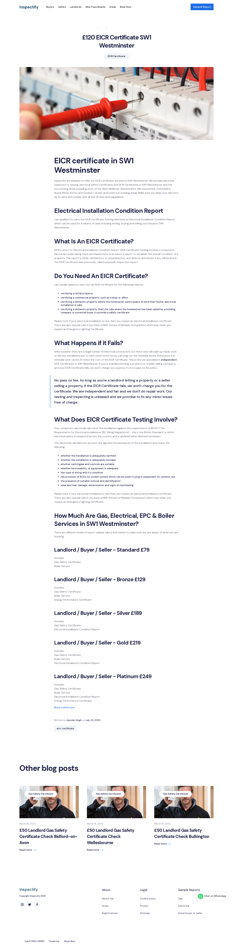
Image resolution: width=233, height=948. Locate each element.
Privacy (144, 906)
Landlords (76, 7)
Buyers (50, 7)
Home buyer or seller (190, 913)
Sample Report (202, 7)
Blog (102, 27)
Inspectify (29, 7)
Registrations (110, 913)
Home (94, 27)
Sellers (62, 7)
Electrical (183, 906)
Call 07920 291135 (34, 941)
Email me (54, 941)
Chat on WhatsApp (212, 896)
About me (107, 898)
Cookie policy (148, 898)
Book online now (64, 707)
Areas (112, 7)
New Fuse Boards (95, 7)
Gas (180, 898)
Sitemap (145, 913)
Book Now (125, 7)
